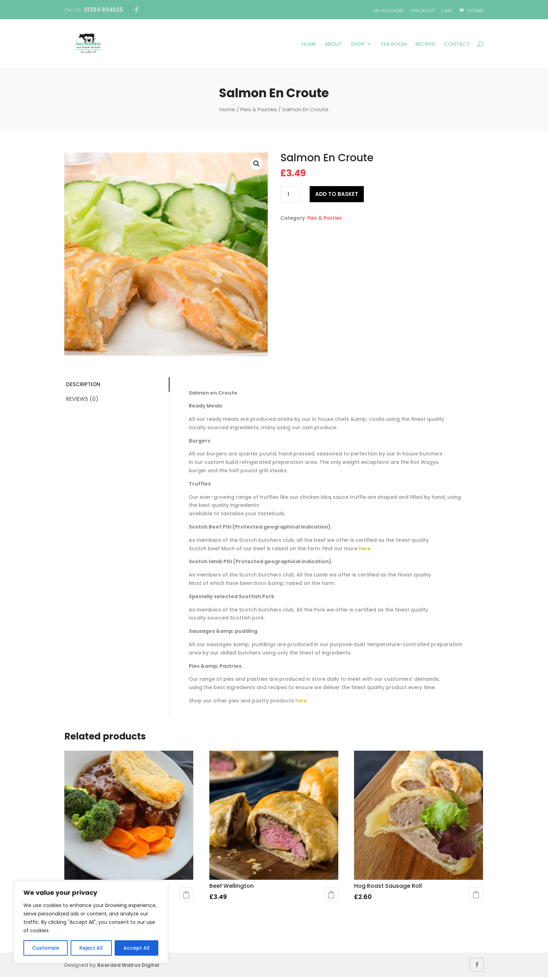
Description (83, 384)
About (333, 44)
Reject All (91, 947)
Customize (45, 947)
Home (309, 44)
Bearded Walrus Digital (128, 965)
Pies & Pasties (258, 109)
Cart (447, 10)
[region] (91, 922)
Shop (358, 44)
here (364, 548)
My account (389, 10)
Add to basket (336, 194)
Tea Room (394, 44)
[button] (256, 163)
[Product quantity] (290, 194)
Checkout (422, 10)
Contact (457, 44)
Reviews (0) (82, 399)
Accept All (136, 947)
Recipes (425, 44)
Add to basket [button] (186, 894)
